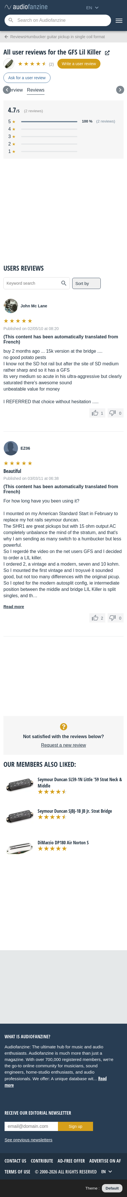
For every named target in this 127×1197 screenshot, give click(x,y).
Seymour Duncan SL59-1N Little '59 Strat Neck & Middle (80, 782)
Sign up (75, 1126)
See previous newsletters (29, 1139)
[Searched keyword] (58, 20)
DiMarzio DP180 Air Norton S (63, 842)
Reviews (36, 90)
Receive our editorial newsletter (38, 1113)
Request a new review (63, 745)
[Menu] (119, 20)
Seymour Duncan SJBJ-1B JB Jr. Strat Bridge (75, 811)
